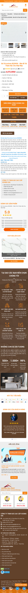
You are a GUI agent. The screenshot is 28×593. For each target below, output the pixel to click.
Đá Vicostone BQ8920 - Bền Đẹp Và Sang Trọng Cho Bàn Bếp (14, 258)
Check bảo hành (21, 585)
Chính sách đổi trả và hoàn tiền (8, 562)
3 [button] (14, 439)
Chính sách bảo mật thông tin (8, 558)
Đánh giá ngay (14, 229)
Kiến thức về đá (5, 549)
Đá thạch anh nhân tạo (19, 14)
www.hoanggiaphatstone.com (15, 192)
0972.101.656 (5, 126)
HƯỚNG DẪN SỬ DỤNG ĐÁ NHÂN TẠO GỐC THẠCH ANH (13, 466)
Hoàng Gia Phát (12, 190)
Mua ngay (18, 94)
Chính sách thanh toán (6, 556)
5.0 (4, 68)
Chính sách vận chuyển (7, 560)
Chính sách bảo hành (6, 565)
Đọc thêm (4, 474)
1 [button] (12, 439)
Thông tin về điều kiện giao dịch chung (10, 553)
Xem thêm (14, 477)
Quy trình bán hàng (6, 551)
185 (18, 68)
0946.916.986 (14, 126)
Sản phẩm (9, 14)
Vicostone (4, 15)
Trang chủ (3, 14)
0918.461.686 (22, 126)
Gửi (25, 493)
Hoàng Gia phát (11, 194)
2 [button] (13, 439)
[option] (14, 32)
